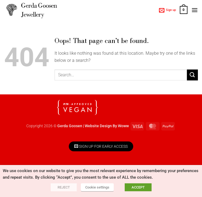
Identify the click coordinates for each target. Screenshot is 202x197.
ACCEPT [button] (138, 187)
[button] (167, 10)
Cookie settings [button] (97, 187)
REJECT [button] (64, 187)
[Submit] (192, 74)
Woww (123, 126)
